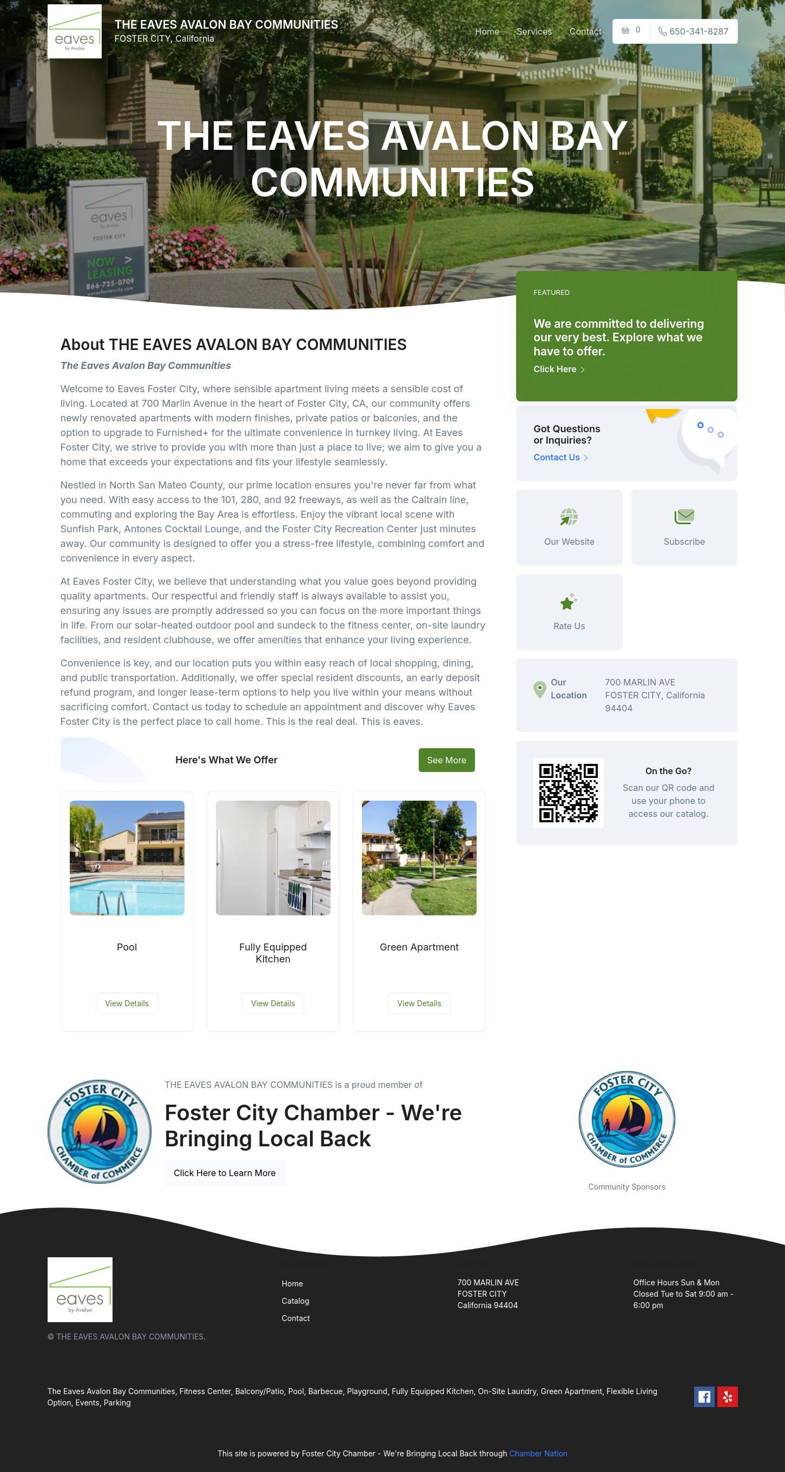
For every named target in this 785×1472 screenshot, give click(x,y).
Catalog (295, 1300)
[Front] (77, 31)
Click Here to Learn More (225, 1172)
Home (487, 31)
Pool (127, 947)
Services (534, 31)
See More (447, 760)
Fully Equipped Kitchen (273, 953)
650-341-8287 (693, 31)
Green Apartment (419, 947)
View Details (127, 1003)
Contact (586, 31)
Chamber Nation (538, 1453)
